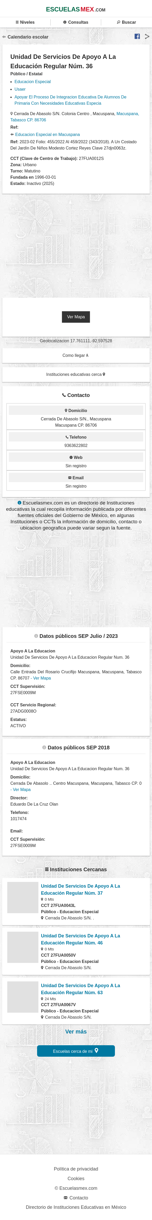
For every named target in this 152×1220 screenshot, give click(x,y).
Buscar (126, 22)
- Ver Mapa (41, 678)
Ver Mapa (76, 317)
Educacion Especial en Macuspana (45, 134)
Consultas (75, 22)
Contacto (76, 1197)
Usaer (20, 89)
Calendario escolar (25, 37)
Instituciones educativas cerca (75, 374)
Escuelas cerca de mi (76, 1050)
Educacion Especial (33, 81)
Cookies (75, 1178)
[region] (77, 243)
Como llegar (76, 355)
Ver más (76, 1032)
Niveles (25, 22)
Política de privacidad (76, 1169)
